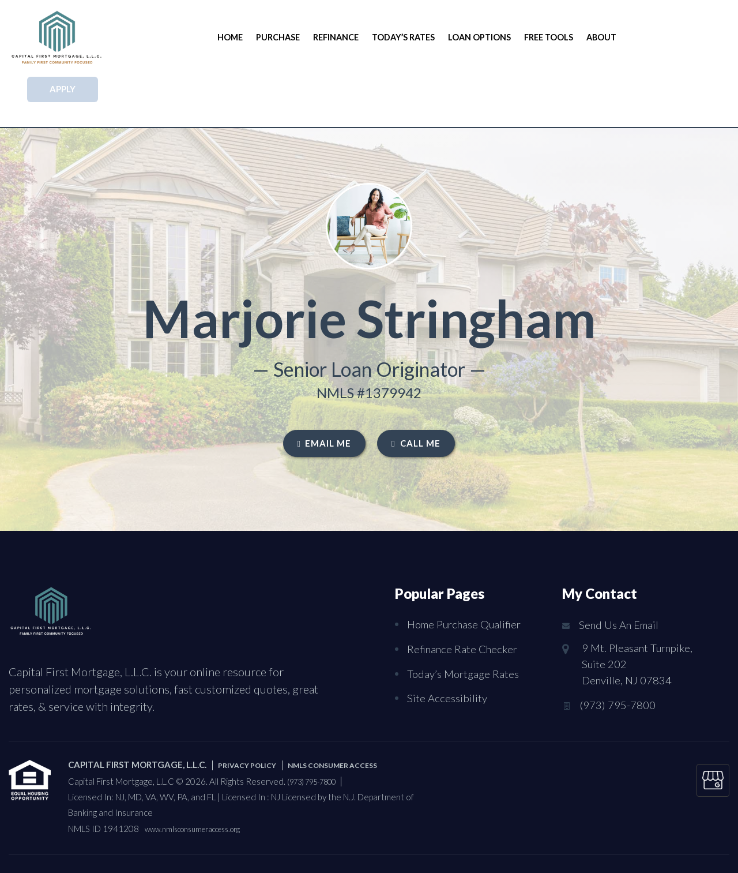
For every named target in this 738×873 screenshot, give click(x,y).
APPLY (675, 37)
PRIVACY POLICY (252, 714)
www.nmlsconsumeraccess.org (202, 778)
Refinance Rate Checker (464, 596)
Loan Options (475, 37)
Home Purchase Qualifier (468, 572)
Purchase (280, 37)
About (592, 37)
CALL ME (415, 391)
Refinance (336, 37)
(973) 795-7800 (620, 658)
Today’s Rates (401, 37)
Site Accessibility (448, 644)
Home (234, 37)
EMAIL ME (324, 391)
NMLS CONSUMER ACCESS (352, 714)
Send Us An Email (622, 573)
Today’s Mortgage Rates (465, 620)
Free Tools (542, 37)
